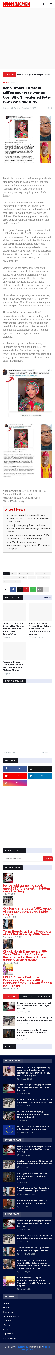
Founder (7, 1320)
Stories (6, 1329)
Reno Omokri (43, 578)
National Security (26, 574)
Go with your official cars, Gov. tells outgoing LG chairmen (32, 1202)
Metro (13, 82)
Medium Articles (10, 1338)
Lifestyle (6, 1325)
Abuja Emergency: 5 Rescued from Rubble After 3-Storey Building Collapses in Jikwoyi (29, 528)
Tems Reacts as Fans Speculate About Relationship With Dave (27, 933)
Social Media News (12, 582)
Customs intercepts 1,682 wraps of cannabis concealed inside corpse (27, 911)
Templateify (21, 1346)
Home (6, 82)
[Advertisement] (27, 38)
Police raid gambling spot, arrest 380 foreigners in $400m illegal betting (34, 75)
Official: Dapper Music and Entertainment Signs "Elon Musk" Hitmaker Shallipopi (28, 545)
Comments (44, 996)
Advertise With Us (11, 1316)
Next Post (46, 752)
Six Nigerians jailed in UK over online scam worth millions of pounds (32, 1033)
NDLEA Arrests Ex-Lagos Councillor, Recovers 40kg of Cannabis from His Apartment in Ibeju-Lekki (27, 981)
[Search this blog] (23, 858)
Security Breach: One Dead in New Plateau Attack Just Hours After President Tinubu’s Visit (28, 518)
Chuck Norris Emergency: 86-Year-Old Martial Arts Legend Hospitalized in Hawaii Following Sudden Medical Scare (27, 955)
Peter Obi (22, 578)
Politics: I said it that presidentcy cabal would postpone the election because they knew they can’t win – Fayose (33, 1071)
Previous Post (10, 752)
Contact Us (8, 1312)
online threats (10, 578)
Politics (32, 578)
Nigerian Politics (43, 574)
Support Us (8, 1333)
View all (47, 597)
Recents (27, 996)
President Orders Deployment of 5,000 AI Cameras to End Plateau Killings (28, 537)
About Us (7, 1307)
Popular (11, 996)
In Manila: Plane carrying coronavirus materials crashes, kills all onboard (33, 1114)
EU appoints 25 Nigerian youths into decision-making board (33, 1127)
